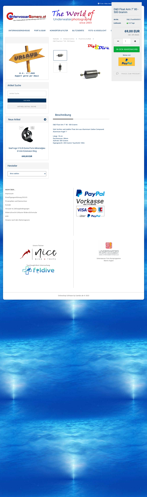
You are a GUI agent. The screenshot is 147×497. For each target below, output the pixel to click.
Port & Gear (40, 30)
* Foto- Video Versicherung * (107, 3)
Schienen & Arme (119, 30)
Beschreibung (63, 114)
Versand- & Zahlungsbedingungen (17, 209)
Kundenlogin (133, 3)
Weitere (135, 30)
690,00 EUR (27, 156)
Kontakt (8, 205)
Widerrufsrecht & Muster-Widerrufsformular (21, 212)
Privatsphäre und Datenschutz (16, 201)
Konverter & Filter (59, 30)
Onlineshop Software (65, 296)
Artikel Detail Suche (26, 106)
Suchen (27, 100)
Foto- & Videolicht (97, 30)
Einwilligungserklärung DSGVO (16, 197)
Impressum (9, 194)
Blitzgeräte (78, 30)
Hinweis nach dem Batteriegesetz (17, 220)
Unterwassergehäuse (19, 30)
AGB (6, 216)
